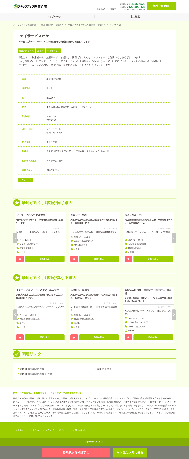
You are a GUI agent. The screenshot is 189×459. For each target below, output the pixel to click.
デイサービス (25, 180)
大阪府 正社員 (104, 369)
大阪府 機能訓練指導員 (32, 369)
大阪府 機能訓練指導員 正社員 (36, 374)
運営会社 (20, 430)
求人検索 (135, 16)
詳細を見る (45, 259)
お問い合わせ (79, 430)
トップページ (54, 16)
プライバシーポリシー (55, 430)
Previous (15, 238)
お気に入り (101, 6)
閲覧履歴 (112, 6)
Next (174, 238)
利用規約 (34, 430)
